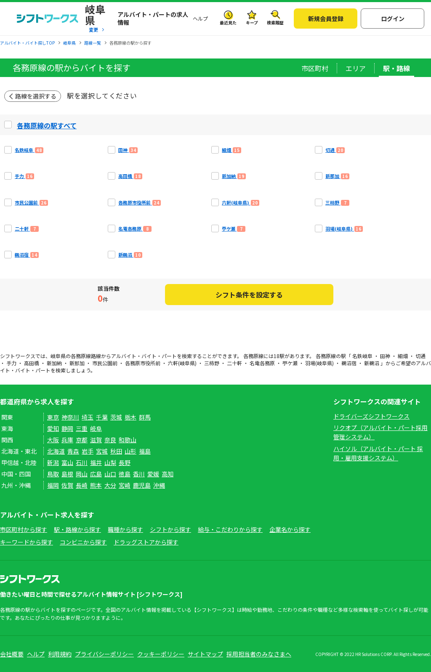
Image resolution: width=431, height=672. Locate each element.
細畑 (403, 355)
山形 (130, 451)
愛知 (53, 428)
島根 (67, 474)
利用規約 (60, 654)
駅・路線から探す (77, 529)
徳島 (124, 474)
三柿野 (211, 363)
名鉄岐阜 (362, 355)
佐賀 (67, 485)
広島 (96, 474)
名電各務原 (262, 363)
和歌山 (127, 440)
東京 (53, 417)
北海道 (56, 451)
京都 (82, 440)
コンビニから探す (83, 542)
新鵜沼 (371, 363)
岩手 (87, 451)
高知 (167, 474)
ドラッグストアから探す (146, 542)
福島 (145, 451)
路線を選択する (35, 96)
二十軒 (234, 363)
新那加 (77, 363)
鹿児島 (142, 485)
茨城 (116, 417)
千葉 (102, 417)
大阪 (53, 440)
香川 (139, 474)
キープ (252, 22)
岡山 (82, 474)
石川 (82, 462)
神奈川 (70, 417)
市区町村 (314, 68)
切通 (420, 355)
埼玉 (87, 417)
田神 (385, 355)
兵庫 (67, 440)
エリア (356, 68)
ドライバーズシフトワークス (371, 416)
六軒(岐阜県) (182, 363)
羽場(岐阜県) (319, 363)
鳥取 (53, 474)
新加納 (54, 363)
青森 (73, 451)
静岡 (67, 428)
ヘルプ (200, 18)
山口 (110, 474)
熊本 (96, 485)
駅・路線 (396, 68)
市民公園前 (104, 363)
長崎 (82, 485)
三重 (82, 428)
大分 (110, 485)
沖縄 (159, 485)
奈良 (110, 440)
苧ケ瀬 (290, 363)
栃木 (130, 417)
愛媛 (153, 474)
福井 (96, 462)
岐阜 (96, 428)
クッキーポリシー (160, 654)
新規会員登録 (325, 18)
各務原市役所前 (142, 363)
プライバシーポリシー (104, 654)
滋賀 (96, 440)
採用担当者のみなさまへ (258, 654)
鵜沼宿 (349, 363)
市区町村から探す (23, 529)
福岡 (53, 485)
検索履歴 (275, 22)
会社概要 (12, 654)
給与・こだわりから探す (230, 529)
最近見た (228, 22)
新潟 (53, 462)
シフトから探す (170, 529)
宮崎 (124, 485)
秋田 (116, 451)
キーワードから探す (26, 542)
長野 (124, 462)
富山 (67, 462)
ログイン (392, 18)
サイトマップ (205, 654)
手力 (11, 363)
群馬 (145, 417)
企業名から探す (290, 529)
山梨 (110, 462)
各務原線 (81, 355)
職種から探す (125, 529)
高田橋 (31, 363)
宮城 (102, 451)
